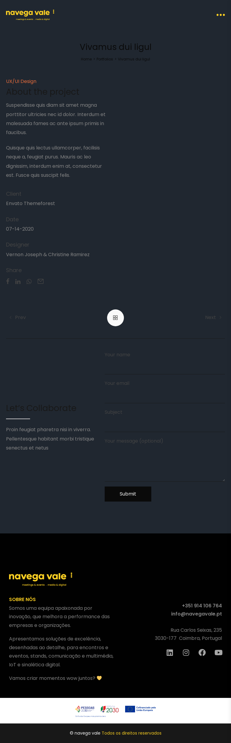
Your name (165, 363)
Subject (165, 420)
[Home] (86, 59)
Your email (165, 391)
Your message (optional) (165, 460)
